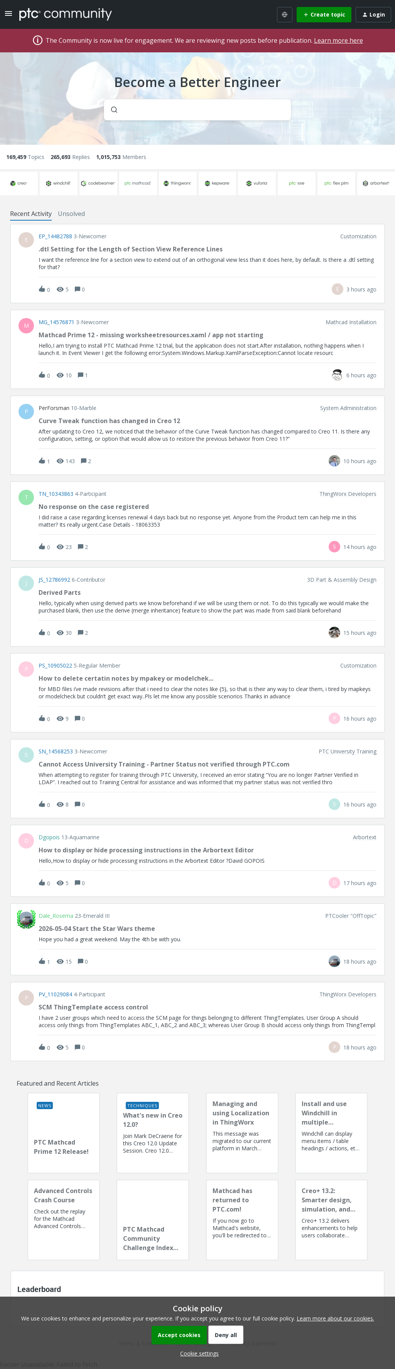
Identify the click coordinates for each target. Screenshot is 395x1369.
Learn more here (338, 40)
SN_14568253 (56, 751)
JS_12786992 (54, 579)
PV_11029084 (55, 994)
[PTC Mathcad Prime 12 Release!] (63, 1133)
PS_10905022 (55, 665)
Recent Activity (31, 213)
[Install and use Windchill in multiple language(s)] (331, 1133)
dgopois (49, 837)
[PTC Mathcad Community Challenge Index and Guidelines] (152, 1220)
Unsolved (71, 213)
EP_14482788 (55, 236)
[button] (197, 1353)
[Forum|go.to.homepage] (65, 14)
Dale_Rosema (56, 916)
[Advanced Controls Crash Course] (63, 1220)
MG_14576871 (56, 322)
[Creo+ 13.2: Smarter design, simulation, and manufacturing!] (331, 1220)
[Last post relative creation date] (361, 289)
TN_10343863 (56, 494)
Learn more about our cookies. (335, 1318)
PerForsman (54, 408)
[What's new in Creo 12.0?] (152, 1133)
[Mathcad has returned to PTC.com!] (242, 1220)
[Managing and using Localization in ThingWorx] (242, 1133)
